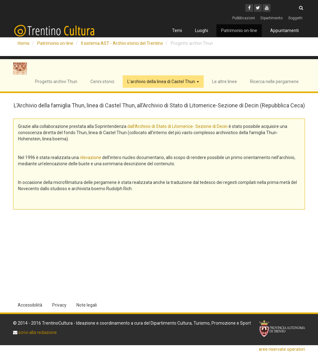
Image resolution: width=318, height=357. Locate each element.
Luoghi (201, 30)
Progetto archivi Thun (56, 81)
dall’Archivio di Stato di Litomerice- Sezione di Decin (177, 126)
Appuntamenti (284, 30)
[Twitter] (258, 8)
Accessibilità (30, 305)
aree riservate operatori (282, 349)
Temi (177, 30)
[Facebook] (249, 8)
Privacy (59, 305)
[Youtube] (266, 8)
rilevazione (90, 157)
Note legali (86, 305)
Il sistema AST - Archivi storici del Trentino (122, 43)
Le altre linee (224, 81)
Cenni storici (102, 81)
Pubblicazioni (243, 18)
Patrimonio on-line (239, 30)
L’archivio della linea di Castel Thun (163, 81)
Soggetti (295, 18)
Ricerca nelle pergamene (274, 81)
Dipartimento (272, 18)
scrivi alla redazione (37, 332)
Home (24, 43)
